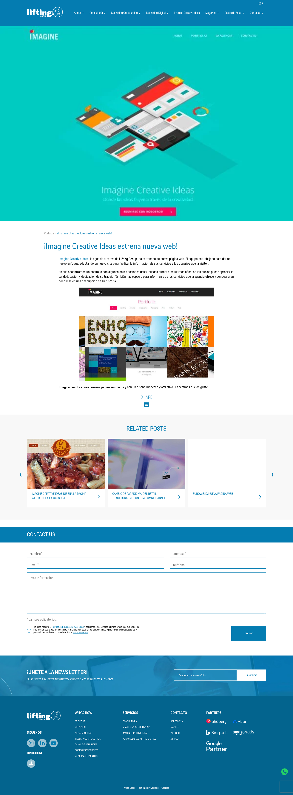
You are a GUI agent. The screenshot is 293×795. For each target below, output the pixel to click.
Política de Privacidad (148, 788)
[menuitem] (261, 3)
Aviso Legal (129, 788)
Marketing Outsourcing (126, 13)
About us (80, 721)
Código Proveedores (86, 750)
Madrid (174, 727)
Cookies (165, 788)
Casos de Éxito (234, 13)
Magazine (212, 13)
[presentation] (20, 474)
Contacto (256, 13)
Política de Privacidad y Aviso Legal (68, 627)
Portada (49, 233)
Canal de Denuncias (86, 745)
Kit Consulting (83, 733)
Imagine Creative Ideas (187, 13)
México (174, 739)
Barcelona (176, 721)
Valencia (175, 733)
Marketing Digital (157, 13)
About (79, 13)
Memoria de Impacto (86, 756)
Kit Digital (80, 727)
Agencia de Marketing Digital (139, 739)
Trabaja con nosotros (88, 739)
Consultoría (98, 13)
